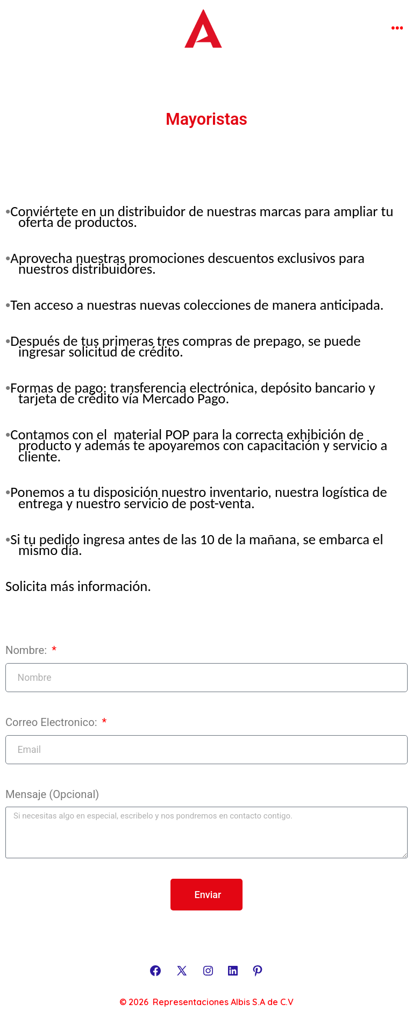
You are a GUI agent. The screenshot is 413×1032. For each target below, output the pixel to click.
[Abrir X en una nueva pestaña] (181, 970)
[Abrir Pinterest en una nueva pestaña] (257, 970)
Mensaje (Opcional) (52, 794)
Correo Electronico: (52, 722)
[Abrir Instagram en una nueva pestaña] (208, 970)
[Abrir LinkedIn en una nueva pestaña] (233, 970)
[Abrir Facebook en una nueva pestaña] (155, 970)
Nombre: (27, 650)
